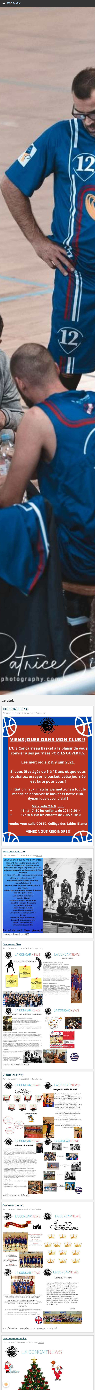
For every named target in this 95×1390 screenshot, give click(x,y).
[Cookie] (6, 1384)
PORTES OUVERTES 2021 (16, 709)
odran (8, 713)
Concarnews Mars (12, 944)
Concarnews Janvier (13, 1205)
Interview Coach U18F (14, 851)
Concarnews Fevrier (13, 1074)
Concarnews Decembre (15, 1338)
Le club (43, 713)
